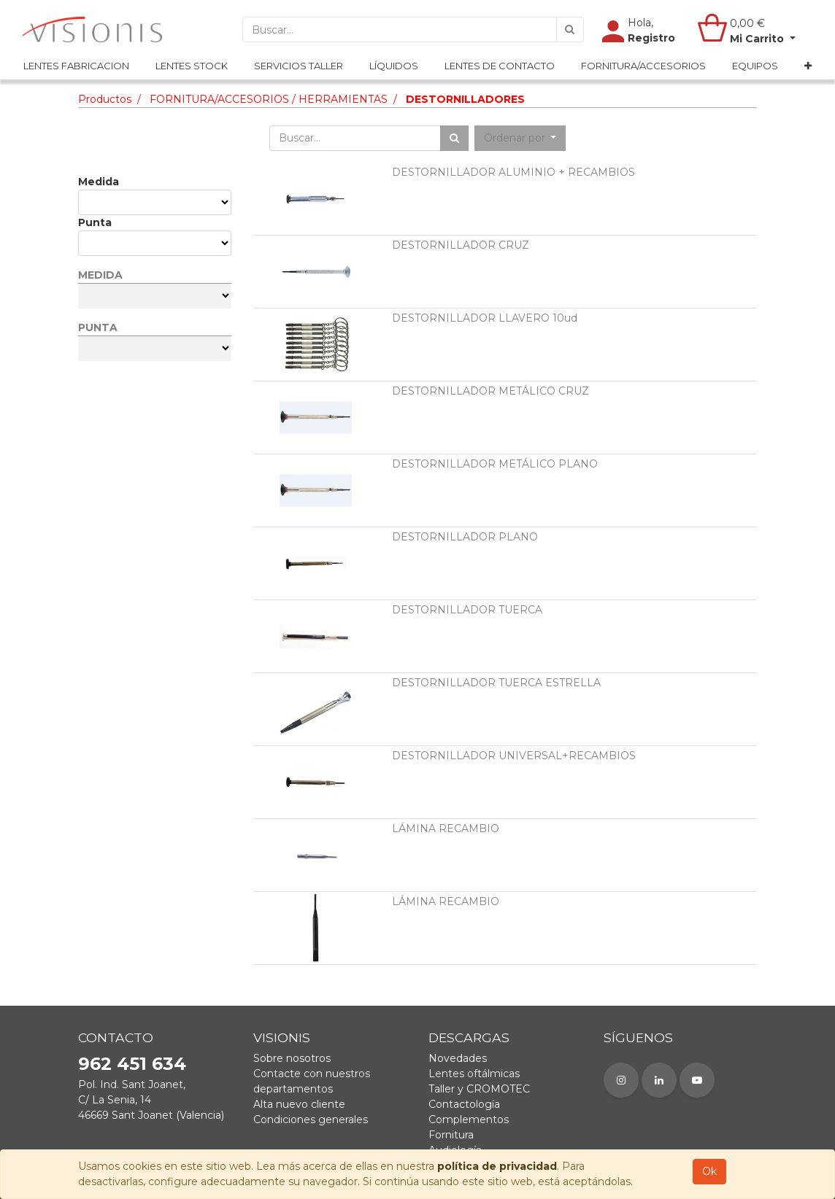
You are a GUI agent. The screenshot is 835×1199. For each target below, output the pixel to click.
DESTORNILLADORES (465, 99)
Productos (104, 99)
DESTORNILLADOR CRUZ (460, 245)
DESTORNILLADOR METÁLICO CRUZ (490, 390)
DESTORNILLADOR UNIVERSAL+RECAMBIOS (514, 755)
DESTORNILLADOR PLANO (465, 536)
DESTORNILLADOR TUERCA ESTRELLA (496, 682)
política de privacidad (497, 1166)
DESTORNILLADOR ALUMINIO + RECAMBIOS (513, 172)
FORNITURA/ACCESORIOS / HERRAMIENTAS (269, 99)
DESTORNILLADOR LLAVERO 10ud (484, 318)
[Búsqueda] (570, 29)
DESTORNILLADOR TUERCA (467, 609)
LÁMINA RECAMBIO (445, 828)
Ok (709, 1171)
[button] (808, 66)
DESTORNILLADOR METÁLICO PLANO (495, 463)
